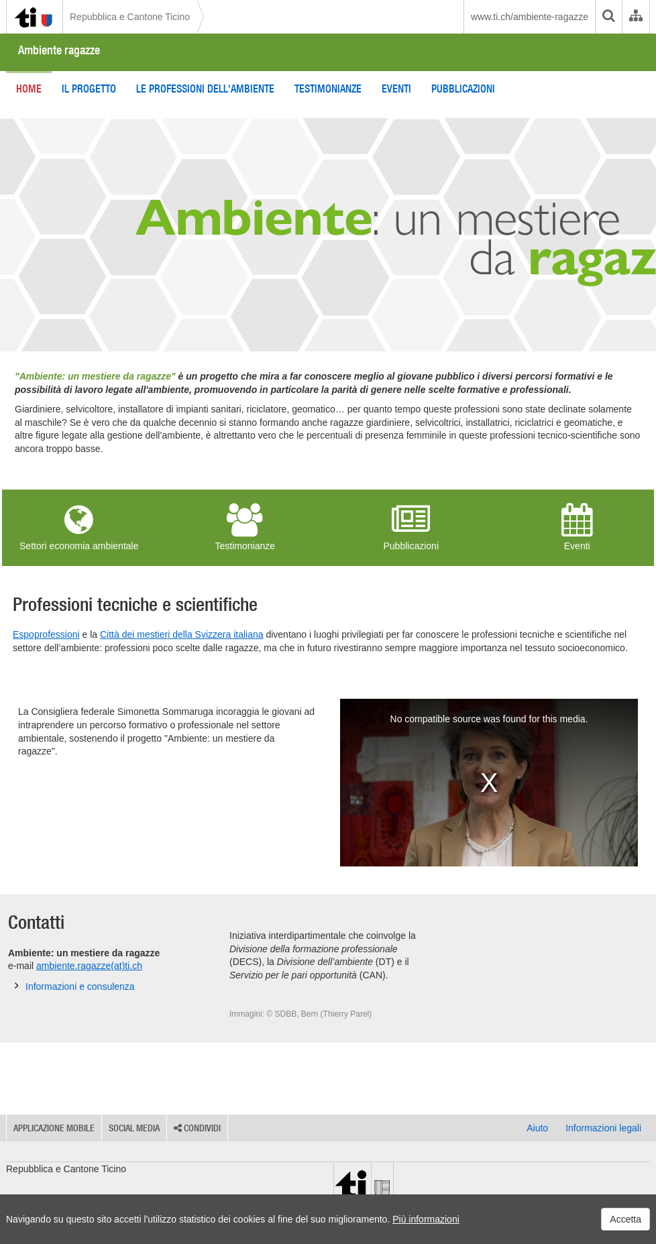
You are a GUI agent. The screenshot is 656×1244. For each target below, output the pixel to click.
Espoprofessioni (46, 634)
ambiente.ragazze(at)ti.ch (89, 965)
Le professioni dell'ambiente (205, 88)
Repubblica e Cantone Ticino (130, 16)
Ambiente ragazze (59, 50)
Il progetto (89, 88)
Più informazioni (425, 1219)
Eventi (396, 88)
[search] (608, 17)
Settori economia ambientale (79, 527)
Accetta (625, 1219)
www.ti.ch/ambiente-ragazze (529, 16)
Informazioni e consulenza (75, 986)
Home (29, 88)
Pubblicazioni (463, 88)
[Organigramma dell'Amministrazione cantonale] (635, 17)
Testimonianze (328, 88)
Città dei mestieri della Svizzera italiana (182, 634)
